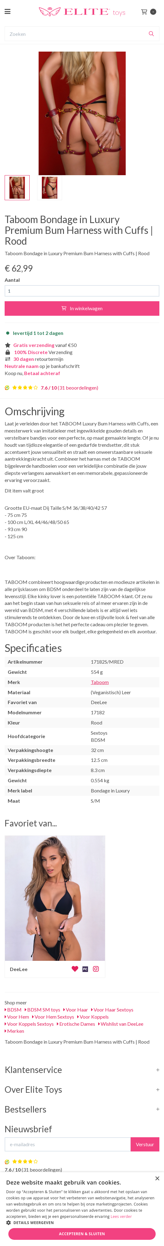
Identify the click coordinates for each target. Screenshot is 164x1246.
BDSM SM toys (42, 1009)
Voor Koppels (93, 1017)
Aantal (12, 280)
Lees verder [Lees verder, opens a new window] (121, 1216)
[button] (82, 1222)
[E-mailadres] (68, 1144)
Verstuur (145, 1144)
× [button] (157, 1178)
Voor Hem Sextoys (53, 1017)
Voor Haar (75, 1009)
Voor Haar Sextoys (112, 1009)
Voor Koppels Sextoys (29, 1024)
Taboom (100, 682)
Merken (14, 1031)
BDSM (13, 1009)
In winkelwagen (82, 308)
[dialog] (82, 1209)
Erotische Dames (76, 1024)
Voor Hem (17, 1017)
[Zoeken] (151, 34)
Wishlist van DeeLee (120, 1024)
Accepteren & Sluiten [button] (82, 1233)
